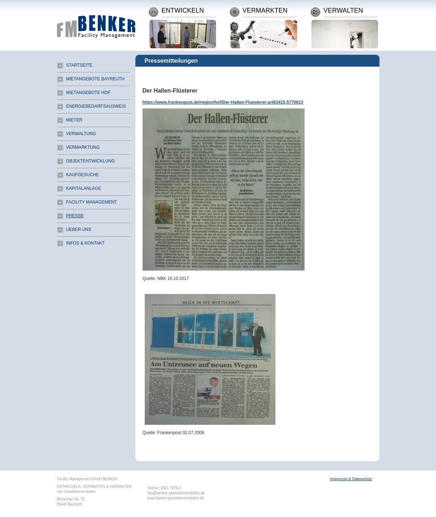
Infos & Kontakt (85, 243)
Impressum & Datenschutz (351, 479)
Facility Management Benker (96, 21)
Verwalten (343, 10)
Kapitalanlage (83, 188)
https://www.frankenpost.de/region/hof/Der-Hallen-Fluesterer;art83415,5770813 (223, 102)
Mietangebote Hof (88, 92)
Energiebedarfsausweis (96, 106)
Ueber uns (78, 229)
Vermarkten (265, 10)
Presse (75, 215)
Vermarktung (83, 147)
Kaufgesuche (82, 174)
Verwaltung (81, 133)
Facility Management (91, 202)
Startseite (79, 65)
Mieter (74, 119)
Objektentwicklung (90, 161)
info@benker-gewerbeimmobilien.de (176, 493)
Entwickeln (183, 10)
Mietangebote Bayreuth (95, 78)
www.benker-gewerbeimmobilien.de (175, 498)
